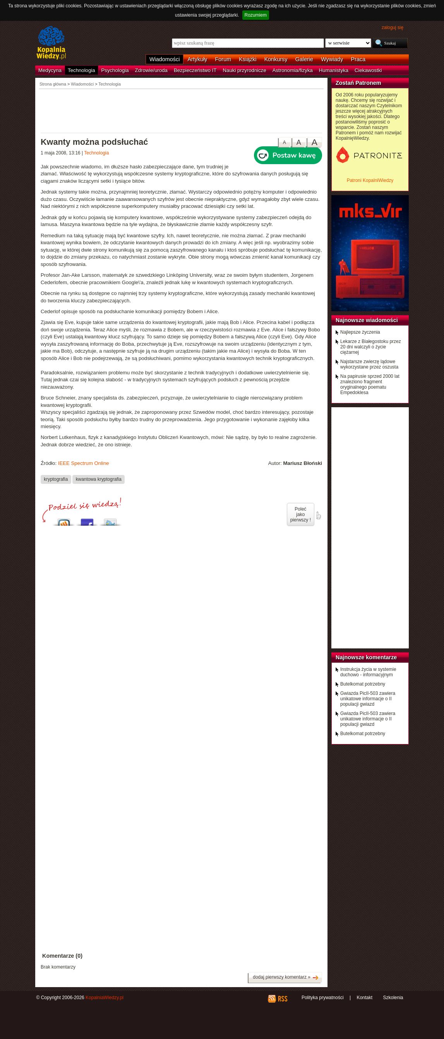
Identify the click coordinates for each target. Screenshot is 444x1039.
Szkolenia (393, 997)
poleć (318, 515)
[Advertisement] (181, 110)
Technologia (81, 70)
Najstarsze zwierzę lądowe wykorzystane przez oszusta (369, 364)
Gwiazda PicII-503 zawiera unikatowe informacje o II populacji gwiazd (367, 699)
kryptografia (56, 479)
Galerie (304, 59)
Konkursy (276, 59)
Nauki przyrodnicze (244, 70)
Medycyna (50, 70)
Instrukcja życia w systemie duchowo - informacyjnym (368, 672)
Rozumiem (256, 15)
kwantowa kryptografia (99, 479)
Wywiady (332, 59)
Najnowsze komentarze (366, 657)
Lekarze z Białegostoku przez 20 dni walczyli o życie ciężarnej (370, 347)
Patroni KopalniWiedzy (370, 180)
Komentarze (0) (62, 956)
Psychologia (115, 70)
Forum (223, 59)
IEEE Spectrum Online (83, 463)
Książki (248, 59)
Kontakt (364, 997)
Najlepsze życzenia (360, 332)
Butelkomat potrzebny (362, 684)
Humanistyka (333, 70)
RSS (282, 999)
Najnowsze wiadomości (367, 320)
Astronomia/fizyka (293, 70)
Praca (358, 59)
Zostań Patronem (358, 83)
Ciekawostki (368, 70)
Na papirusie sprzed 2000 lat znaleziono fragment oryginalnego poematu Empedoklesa (369, 384)
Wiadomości (164, 59)
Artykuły (197, 59)
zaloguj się (392, 27)
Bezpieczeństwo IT (195, 70)
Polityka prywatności (323, 997)
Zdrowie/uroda (151, 70)
